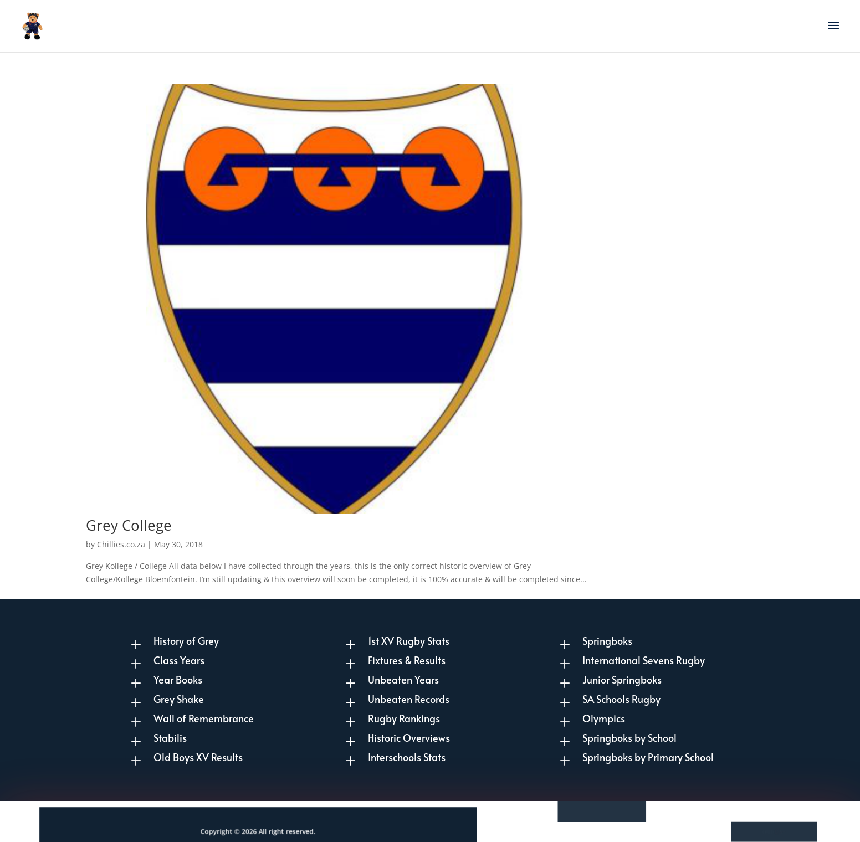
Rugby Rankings (404, 718)
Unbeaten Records (408, 699)
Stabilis (170, 738)
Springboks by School (629, 738)
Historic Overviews (409, 738)
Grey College (129, 525)
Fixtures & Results (407, 660)
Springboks (607, 641)
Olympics (603, 718)
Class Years (178, 660)
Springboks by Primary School (648, 757)
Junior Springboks (622, 679)
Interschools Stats (407, 757)
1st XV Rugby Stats (408, 641)
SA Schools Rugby (621, 699)
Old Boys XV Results (198, 757)
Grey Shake (178, 699)
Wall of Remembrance (203, 718)
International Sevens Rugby (643, 660)
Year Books (177, 679)
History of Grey (186, 641)
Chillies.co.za (121, 544)
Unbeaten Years (403, 679)
